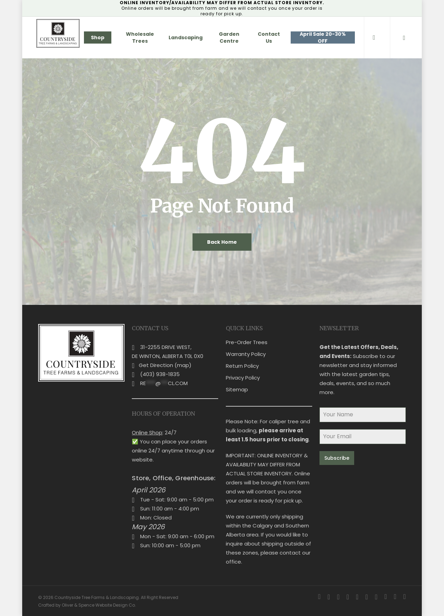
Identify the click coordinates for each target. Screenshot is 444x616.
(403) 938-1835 (160, 374)
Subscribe (336, 458)
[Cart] (404, 37)
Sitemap (237, 389)
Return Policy (242, 365)
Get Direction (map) (165, 365)
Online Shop (147, 432)
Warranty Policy (246, 354)
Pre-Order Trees (246, 342)
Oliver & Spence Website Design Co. (99, 605)
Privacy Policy (243, 377)
